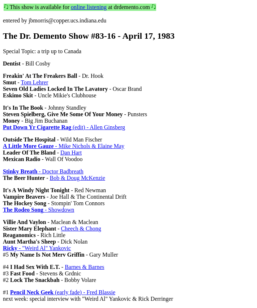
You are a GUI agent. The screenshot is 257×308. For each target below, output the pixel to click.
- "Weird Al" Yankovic (37, 248)
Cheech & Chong (81, 228)
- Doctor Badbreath (43, 171)
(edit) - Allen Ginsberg (64, 127)
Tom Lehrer (34, 82)
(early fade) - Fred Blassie (62, 292)
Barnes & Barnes (84, 267)
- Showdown (38, 210)
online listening (89, 7)
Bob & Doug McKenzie (77, 178)
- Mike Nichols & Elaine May (63, 146)
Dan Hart (71, 152)
